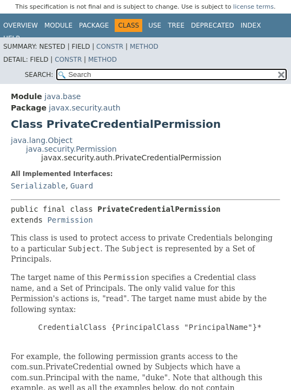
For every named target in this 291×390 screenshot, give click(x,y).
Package (94, 25)
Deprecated (212, 25)
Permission (69, 220)
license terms (253, 6)
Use (154, 25)
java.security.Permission (71, 149)
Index (251, 25)
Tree (176, 25)
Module (58, 25)
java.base (62, 96)
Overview (20, 25)
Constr (109, 46)
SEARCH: (39, 75)
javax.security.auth (84, 107)
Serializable (38, 185)
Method (144, 46)
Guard (81, 185)
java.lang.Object (41, 140)
